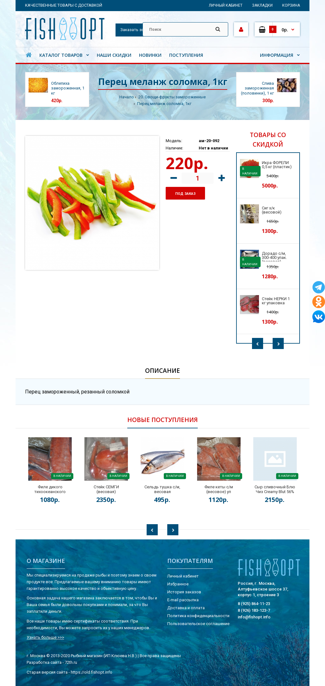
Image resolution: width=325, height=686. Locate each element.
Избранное (178, 584)
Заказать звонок (137, 29)
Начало (126, 97)
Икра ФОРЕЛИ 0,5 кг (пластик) (277, 164)
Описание (162, 370)
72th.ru (71, 662)
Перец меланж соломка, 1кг (163, 103)
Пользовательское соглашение (198, 623)
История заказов (184, 592)
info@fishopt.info (254, 617)
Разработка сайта (44, 662)
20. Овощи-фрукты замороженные (171, 97)
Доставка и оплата (186, 607)
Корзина (291, 5)
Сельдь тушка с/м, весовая (162, 489)
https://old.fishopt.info (91, 672)
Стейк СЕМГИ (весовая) (106, 489)
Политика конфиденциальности (198, 615)
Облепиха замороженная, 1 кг (67, 88)
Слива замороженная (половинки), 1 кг (257, 88)
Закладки (262, 5)
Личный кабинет (225, 5)
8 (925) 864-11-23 (254, 603)
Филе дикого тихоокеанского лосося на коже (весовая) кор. (50, 494)
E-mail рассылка (183, 599)
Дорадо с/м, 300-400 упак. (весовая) (274, 257)
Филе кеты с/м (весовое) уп (218, 489)
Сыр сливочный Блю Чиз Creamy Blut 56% (275, 489)
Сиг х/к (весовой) (272, 210)
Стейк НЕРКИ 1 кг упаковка (276, 300)
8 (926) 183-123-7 (254, 610)
